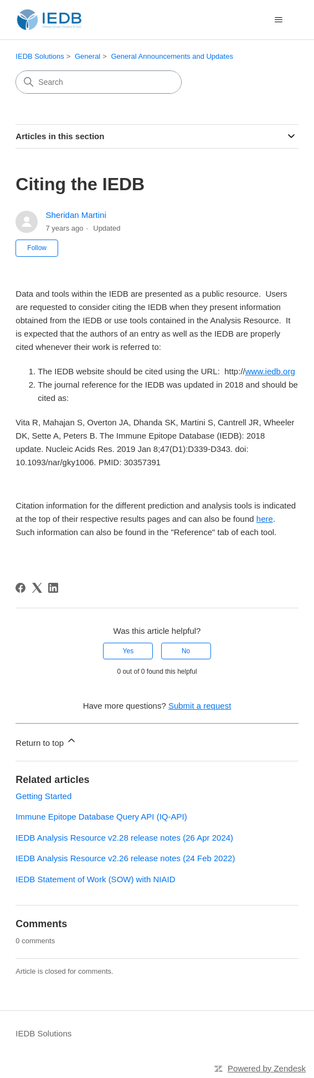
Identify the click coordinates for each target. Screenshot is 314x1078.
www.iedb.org (270, 371)
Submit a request (199, 705)
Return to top (46, 741)
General (87, 56)
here (264, 518)
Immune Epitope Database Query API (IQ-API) (101, 816)
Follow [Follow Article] (37, 248)
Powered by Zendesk (267, 1068)
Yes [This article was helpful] (128, 651)
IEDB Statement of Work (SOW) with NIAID (95, 879)
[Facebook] (20, 588)
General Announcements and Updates (172, 56)
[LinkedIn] (53, 588)
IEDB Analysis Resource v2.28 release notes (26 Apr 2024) (124, 837)
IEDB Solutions (40, 56)
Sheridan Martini (76, 215)
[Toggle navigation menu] (278, 20)
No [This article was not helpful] (186, 651)
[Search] (98, 82)
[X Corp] (37, 588)
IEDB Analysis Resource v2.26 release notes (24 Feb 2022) (125, 858)
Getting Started (43, 796)
